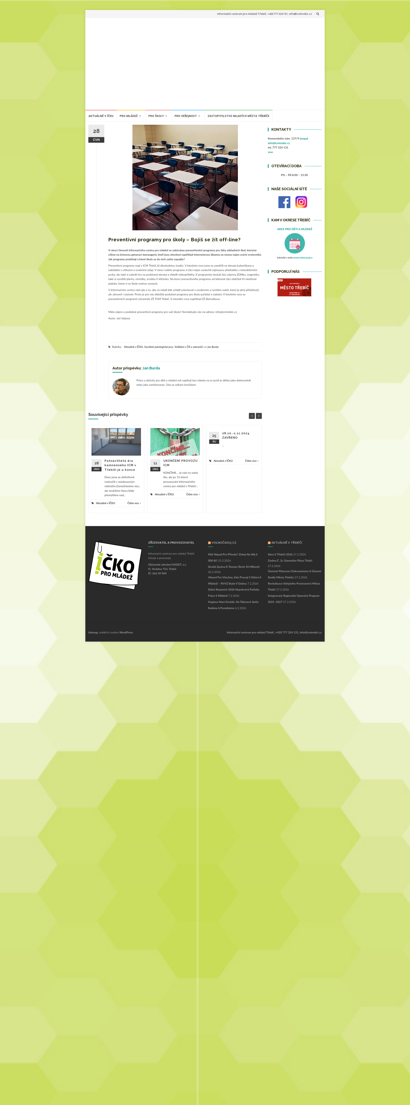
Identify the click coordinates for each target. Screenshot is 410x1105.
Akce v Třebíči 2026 (280, 554)
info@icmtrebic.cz (279, 143)
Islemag (93, 632)
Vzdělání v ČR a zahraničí (188, 346)
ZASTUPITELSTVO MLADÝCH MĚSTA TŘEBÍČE (238, 116)
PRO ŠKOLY (156, 116)
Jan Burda (213, 346)
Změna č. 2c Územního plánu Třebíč (290, 560)
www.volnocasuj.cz (303, 257)
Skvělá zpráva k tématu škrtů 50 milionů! (234, 566)
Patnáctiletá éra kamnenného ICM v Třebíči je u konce (120, 465)
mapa (304, 138)
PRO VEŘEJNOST (185, 116)
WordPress (126, 632)
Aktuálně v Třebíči (286, 542)
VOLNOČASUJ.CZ (224, 542)
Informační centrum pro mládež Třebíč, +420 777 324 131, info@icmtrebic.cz (264, 14)
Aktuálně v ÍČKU (101, 116)
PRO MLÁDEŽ (129, 116)
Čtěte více (134, 503)
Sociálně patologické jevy (158, 346)
